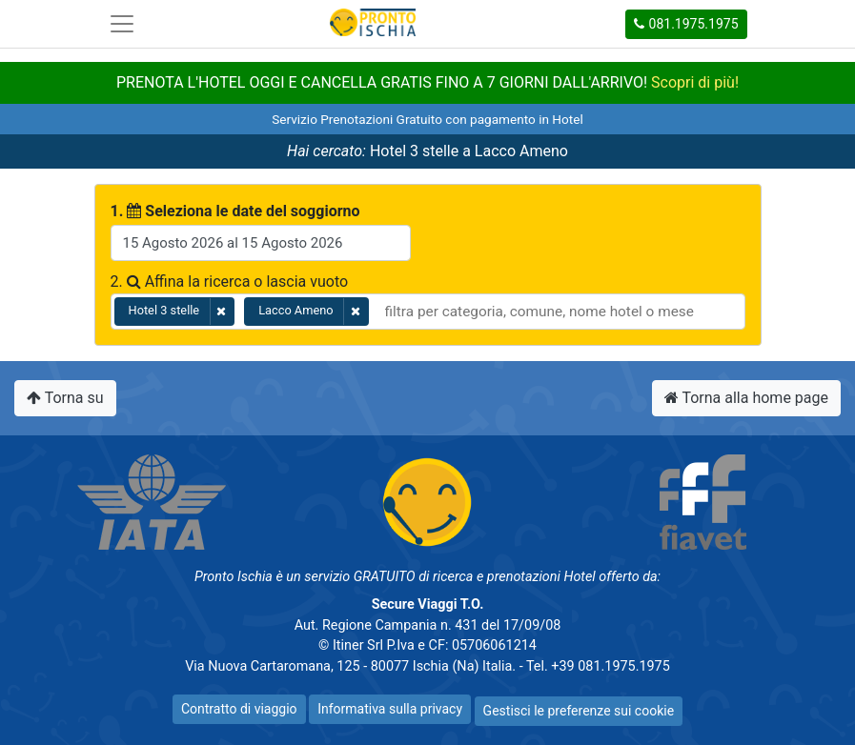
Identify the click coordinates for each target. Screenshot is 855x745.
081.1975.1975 (686, 23)
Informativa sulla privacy (389, 708)
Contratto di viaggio (239, 708)
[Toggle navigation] (122, 24)
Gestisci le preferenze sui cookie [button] (578, 710)
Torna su (65, 398)
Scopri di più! (695, 82)
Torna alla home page (746, 398)
